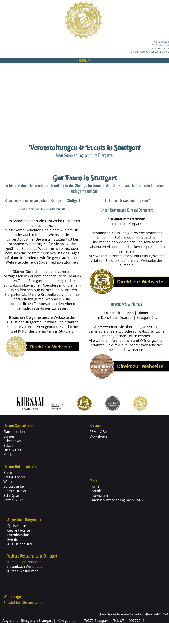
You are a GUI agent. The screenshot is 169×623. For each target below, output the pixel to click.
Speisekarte (16, 525)
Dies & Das (12, 450)
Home (94, 486)
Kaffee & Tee (13, 500)
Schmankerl (12, 440)
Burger (8, 436)
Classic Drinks (14, 491)
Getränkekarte (18, 530)
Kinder (8, 454)
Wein (7, 481)
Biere (7, 472)
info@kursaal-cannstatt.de (154, 51)
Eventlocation (18, 534)
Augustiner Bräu (20, 544)
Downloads (99, 436)
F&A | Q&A (98, 431)
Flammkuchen (14, 431)
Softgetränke (13, 486)
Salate (8, 445)
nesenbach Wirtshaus (24, 566)
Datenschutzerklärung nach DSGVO (118, 500)
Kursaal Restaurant (22, 571)
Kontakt (96, 491)
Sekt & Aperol (14, 477)
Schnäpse (11, 495)
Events (12, 539)
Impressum (99, 495)
